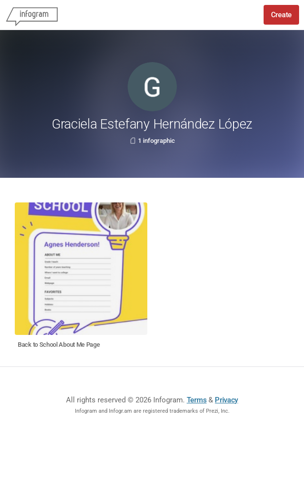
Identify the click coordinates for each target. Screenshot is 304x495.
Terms (197, 400)
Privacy (226, 400)
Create (281, 14)
